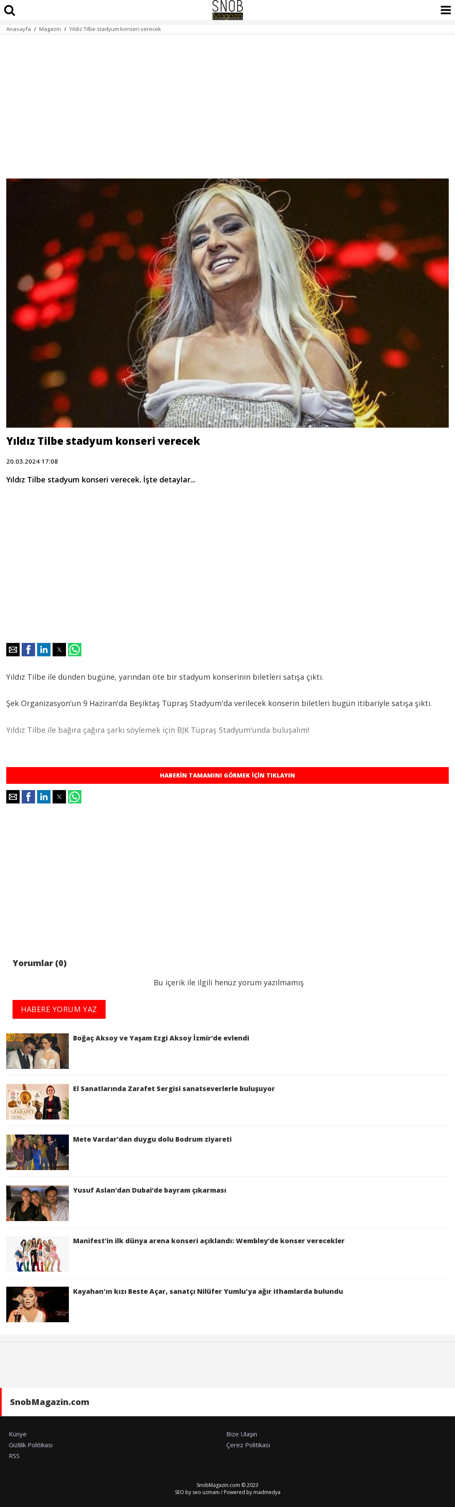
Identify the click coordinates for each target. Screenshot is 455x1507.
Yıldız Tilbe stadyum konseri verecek (115, 29)
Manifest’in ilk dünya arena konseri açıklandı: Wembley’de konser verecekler (175, 1254)
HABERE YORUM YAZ (59, 1009)
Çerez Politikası (248, 1445)
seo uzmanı (206, 1492)
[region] (227, 102)
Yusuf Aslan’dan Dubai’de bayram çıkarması (116, 1203)
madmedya (267, 1492)
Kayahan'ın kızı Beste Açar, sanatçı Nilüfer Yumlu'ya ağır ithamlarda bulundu (174, 1304)
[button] (13, 649)
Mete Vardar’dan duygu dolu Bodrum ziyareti (120, 1152)
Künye (18, 1434)
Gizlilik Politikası (31, 1445)
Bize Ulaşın (241, 1434)
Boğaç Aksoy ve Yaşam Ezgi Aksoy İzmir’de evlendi (127, 1051)
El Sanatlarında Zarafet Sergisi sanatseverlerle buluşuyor (140, 1101)
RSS (14, 1455)
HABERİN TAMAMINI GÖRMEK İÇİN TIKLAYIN (227, 775)
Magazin (50, 29)
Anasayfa (18, 29)
